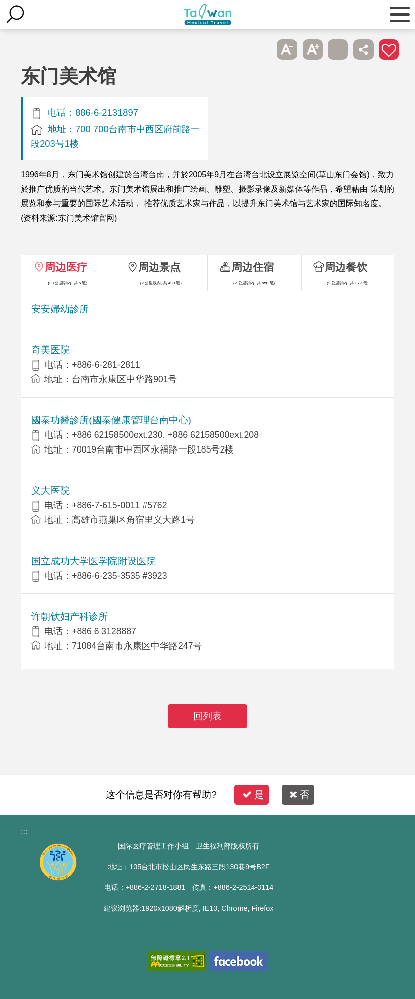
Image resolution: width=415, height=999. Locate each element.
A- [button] (287, 49)
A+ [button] (313, 49)
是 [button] (253, 794)
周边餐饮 (346, 267)
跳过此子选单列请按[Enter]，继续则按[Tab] (262, 49)
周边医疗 (66, 267)
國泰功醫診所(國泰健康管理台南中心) (111, 420)
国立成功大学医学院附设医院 (93, 561)
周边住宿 (252, 267)
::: (24, 831)
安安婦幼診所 (60, 309)
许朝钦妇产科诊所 (69, 616)
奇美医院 (50, 349)
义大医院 (50, 490)
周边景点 (159, 267)
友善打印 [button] (338, 49)
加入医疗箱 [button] (389, 49)
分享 (363, 49)
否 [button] (299, 794)
